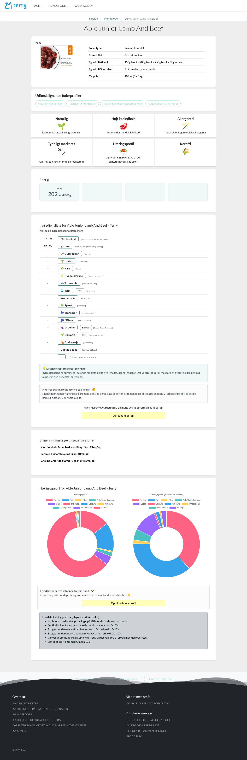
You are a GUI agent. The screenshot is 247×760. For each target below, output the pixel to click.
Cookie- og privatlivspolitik (147, 703)
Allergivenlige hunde (142, 725)
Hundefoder (58, 5)
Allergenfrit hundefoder (83, 103)
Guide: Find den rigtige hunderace (38, 719)
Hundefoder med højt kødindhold (122, 103)
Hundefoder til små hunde (163, 103)
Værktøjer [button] (83, 5)
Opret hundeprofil (123, 415)
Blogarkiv (134, 736)
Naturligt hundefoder (50, 103)
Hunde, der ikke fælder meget (148, 719)
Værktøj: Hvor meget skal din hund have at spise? (49, 725)
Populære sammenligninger (147, 730)
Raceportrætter (25, 703)
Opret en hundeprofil (123, 603)
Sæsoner (19, 730)
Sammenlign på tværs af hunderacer (40, 708)
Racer (37, 5)
